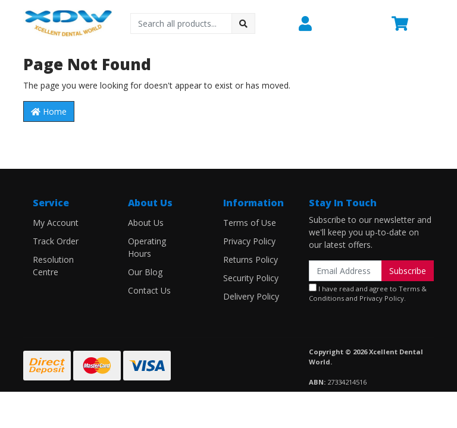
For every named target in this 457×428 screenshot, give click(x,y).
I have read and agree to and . (368, 293)
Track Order (56, 241)
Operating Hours (147, 247)
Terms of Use (249, 222)
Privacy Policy (249, 241)
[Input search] (181, 23)
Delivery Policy (251, 296)
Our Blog (145, 272)
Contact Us (149, 290)
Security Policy (250, 278)
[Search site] (243, 23)
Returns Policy (250, 259)
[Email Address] (345, 270)
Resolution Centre (53, 266)
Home (49, 111)
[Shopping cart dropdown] (413, 23)
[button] (338, 23)
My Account (56, 222)
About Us (146, 222)
